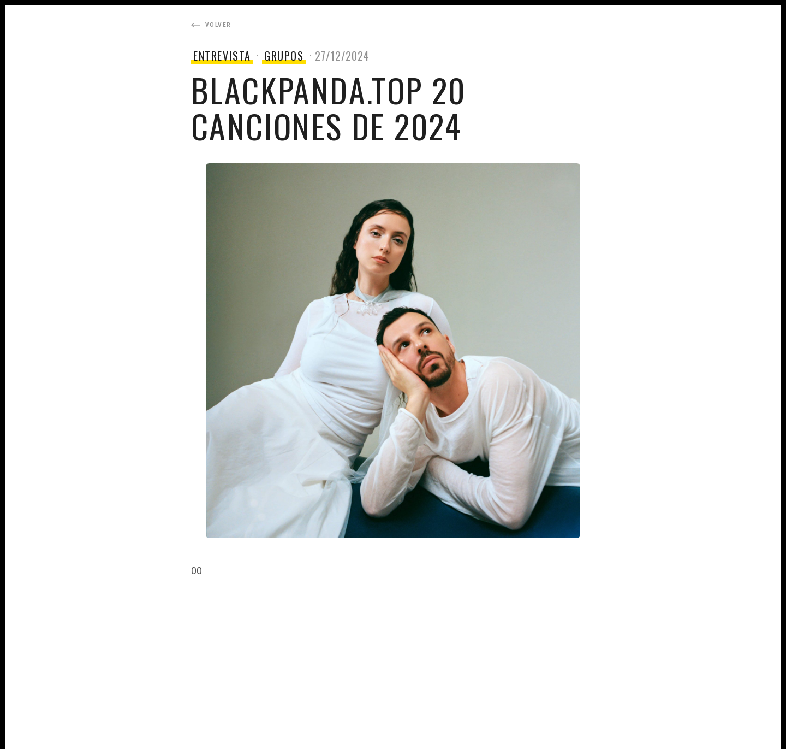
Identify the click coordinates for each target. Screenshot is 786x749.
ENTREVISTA (222, 56)
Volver (211, 25)
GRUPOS (284, 56)
